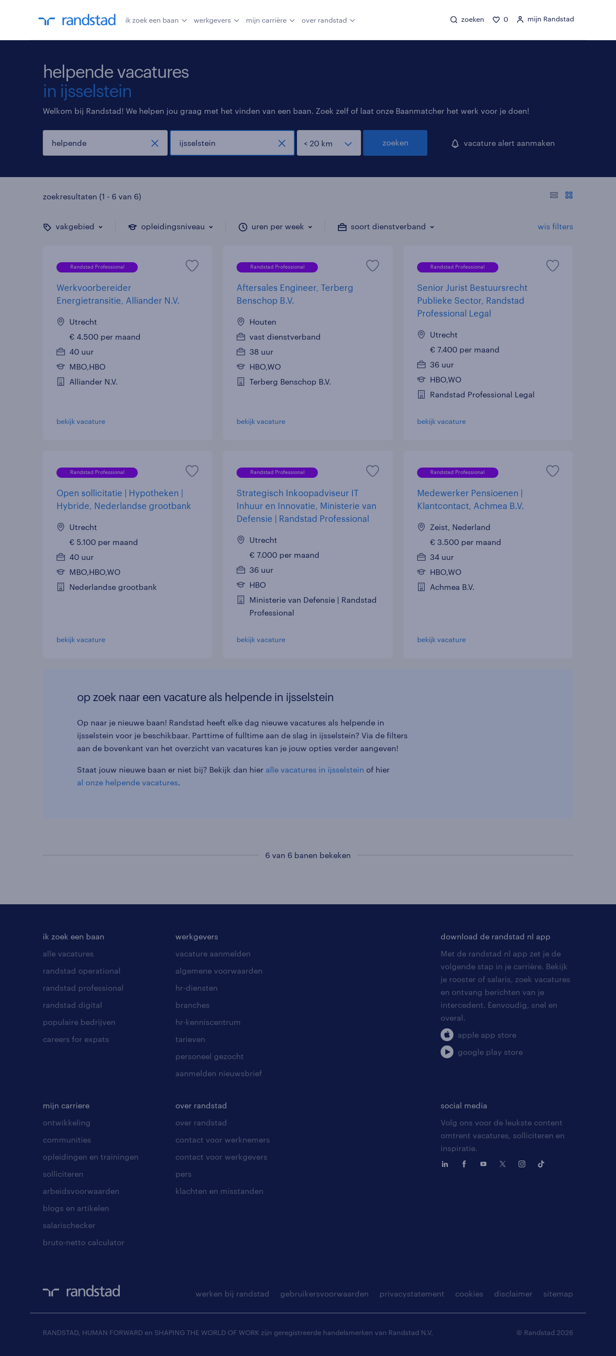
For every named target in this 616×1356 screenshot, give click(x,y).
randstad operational (82, 970)
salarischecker (69, 1225)
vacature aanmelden (213, 953)
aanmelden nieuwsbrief (218, 1073)
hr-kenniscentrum (208, 1022)
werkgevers (217, 19)
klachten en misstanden (219, 1191)
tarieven (190, 1039)
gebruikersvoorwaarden (324, 1293)
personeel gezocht (209, 1056)
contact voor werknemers (222, 1139)
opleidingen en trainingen (91, 1156)
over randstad (328, 19)
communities (67, 1139)
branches (192, 1005)
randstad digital (72, 1005)
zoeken (395, 142)
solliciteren (63, 1173)
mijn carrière (270, 19)
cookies (469, 1293)
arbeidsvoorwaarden (81, 1191)
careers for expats (76, 1039)
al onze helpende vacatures (127, 782)
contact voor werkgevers (221, 1156)
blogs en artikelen (76, 1208)
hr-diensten (196, 987)
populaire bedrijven (79, 1022)
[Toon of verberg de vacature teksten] (561, 196)
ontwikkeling (67, 1122)
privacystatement (411, 1293)
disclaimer (513, 1293)
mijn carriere (66, 1105)
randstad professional (83, 987)
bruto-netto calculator (83, 1242)
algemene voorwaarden (219, 970)
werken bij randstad (232, 1293)
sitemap (558, 1293)
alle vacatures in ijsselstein (315, 769)
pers (183, 1173)
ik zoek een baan (156, 19)
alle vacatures (68, 953)
